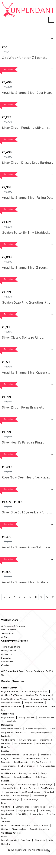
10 (30, 597)
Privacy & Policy (8, 650)
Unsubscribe (7, 661)
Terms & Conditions (10, 647)
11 (36, 597)
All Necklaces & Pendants (13, 626)
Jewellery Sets (7, 633)
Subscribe (6, 658)
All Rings (5, 637)
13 (47, 597)
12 (41, 597)
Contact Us (6, 654)
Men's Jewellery (8, 629)
